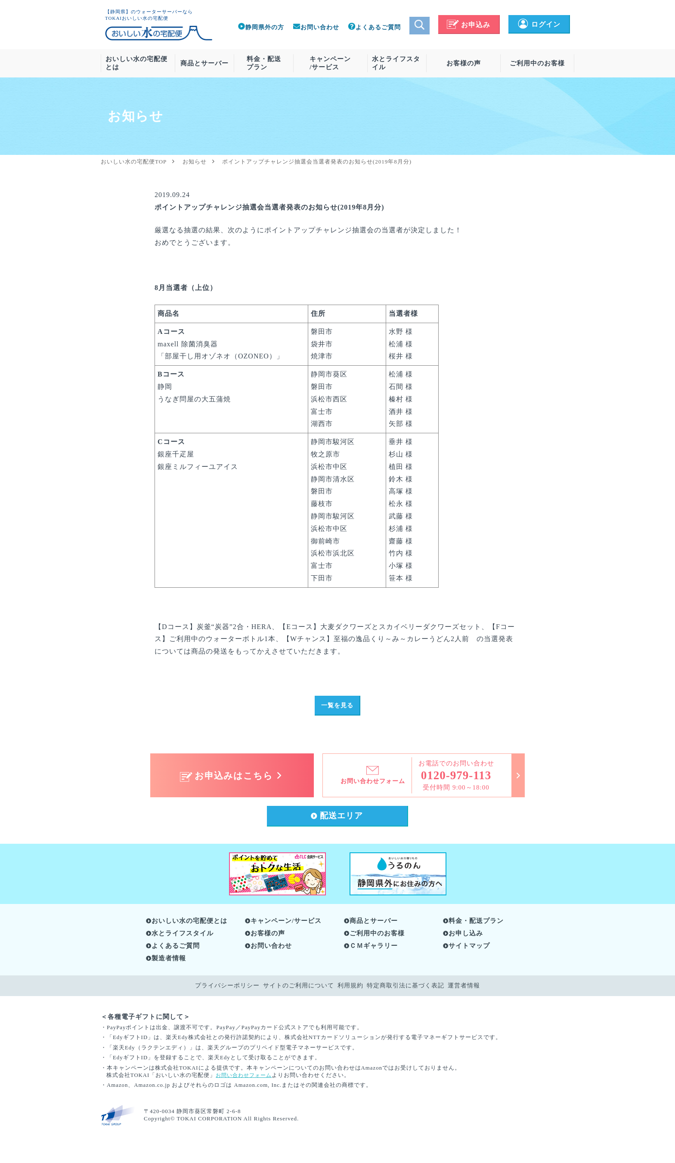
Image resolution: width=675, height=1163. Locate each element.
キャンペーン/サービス (330, 63)
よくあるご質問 (374, 27)
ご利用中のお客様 (537, 63)
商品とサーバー (204, 63)
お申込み (468, 24)
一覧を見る (337, 706)
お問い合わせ (316, 27)
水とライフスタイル (396, 63)
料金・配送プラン (264, 63)
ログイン (538, 24)
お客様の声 (463, 63)
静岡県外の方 (261, 27)
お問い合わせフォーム (246, 1078)
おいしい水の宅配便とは (136, 63)
